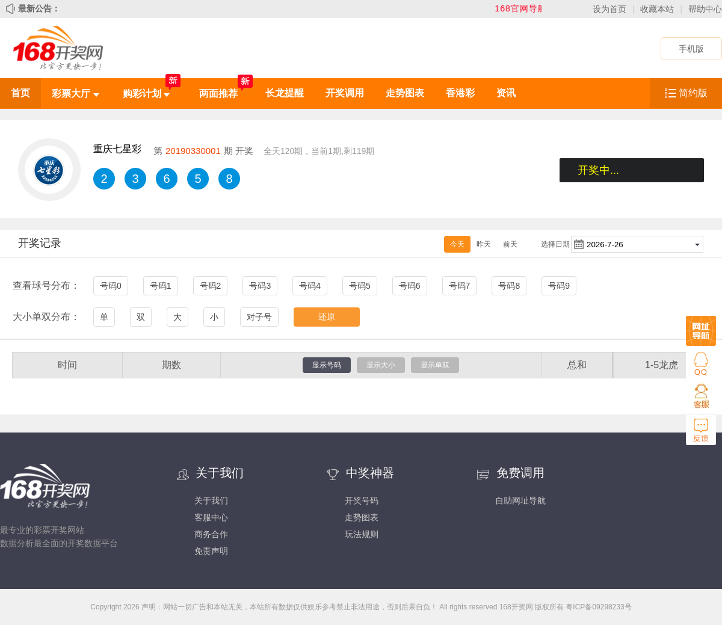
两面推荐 (218, 93)
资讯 (506, 93)
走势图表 (405, 93)
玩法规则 (361, 534)
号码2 (210, 286)
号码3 (260, 286)
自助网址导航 (520, 500)
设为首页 (609, 9)
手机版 (691, 49)
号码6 (410, 286)
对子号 (259, 317)
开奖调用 (345, 93)
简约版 (693, 93)
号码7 (460, 286)
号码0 (111, 286)
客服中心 (211, 517)
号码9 (559, 286)
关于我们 (211, 500)
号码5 (360, 286)
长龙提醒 (284, 93)
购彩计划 (146, 93)
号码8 (509, 286)
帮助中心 (705, 9)
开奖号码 (361, 500)
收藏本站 (657, 9)
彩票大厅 (75, 93)
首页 (20, 93)
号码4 (310, 286)
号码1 (160, 286)
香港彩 (460, 93)
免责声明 (211, 551)
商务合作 (211, 534)
